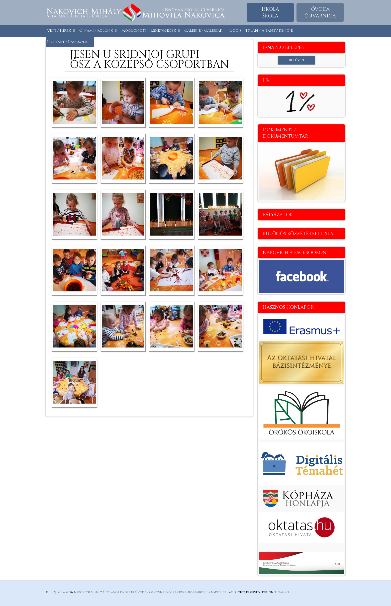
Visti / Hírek (59, 30)
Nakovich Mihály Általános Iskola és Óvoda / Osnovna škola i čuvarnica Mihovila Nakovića (150, 592)
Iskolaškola (270, 12)
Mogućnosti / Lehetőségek (148, 30)
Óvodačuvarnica (320, 12)
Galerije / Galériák (203, 30)
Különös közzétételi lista (298, 234)
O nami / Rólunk (96, 30)
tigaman (282, 592)
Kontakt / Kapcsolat (68, 41)
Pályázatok (278, 215)
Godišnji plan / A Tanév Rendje (261, 30)
